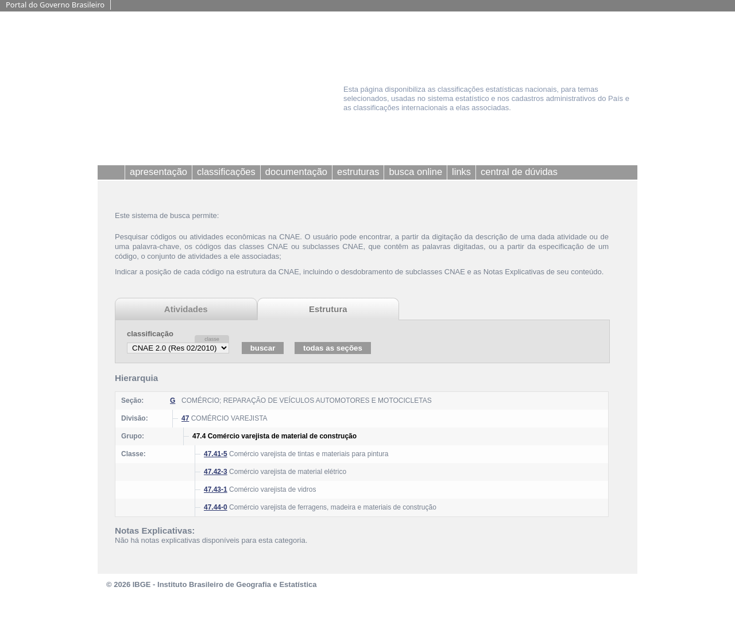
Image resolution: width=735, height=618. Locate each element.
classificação (150, 333)
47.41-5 (215, 454)
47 (185, 418)
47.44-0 (215, 507)
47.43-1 (215, 489)
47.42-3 (215, 472)
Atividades (186, 309)
